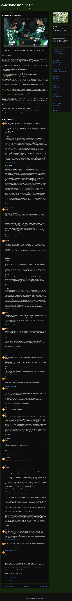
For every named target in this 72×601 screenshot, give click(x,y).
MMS (6, 311)
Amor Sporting (56, 60)
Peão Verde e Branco (57, 96)
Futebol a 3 (55, 78)
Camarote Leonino (57, 69)
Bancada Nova (56, 67)
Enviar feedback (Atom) (28, 589)
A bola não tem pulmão (58, 53)
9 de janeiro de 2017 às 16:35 (11, 308)
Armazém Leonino (57, 62)
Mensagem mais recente (8, 586)
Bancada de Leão (56, 64)
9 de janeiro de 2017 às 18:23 (11, 353)
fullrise (6, 121)
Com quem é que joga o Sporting (60, 71)
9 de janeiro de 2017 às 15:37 (11, 256)
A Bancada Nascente (57, 51)
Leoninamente (56, 87)
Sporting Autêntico (57, 103)
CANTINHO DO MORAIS (17, 5)
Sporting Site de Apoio (57, 108)
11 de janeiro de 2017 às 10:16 (11, 577)
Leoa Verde (55, 85)
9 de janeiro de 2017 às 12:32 (11, 134)
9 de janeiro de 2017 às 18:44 (11, 384)
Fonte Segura (56, 76)
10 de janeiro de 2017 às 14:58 (11, 539)
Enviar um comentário (8, 580)
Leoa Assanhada (56, 83)
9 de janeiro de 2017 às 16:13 (11, 286)
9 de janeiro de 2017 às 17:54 (11, 324)
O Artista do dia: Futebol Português (60, 92)
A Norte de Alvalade (57, 58)
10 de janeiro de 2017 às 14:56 (11, 526)
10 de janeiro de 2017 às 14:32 (11, 435)
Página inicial (27, 586)
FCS (6, 376)
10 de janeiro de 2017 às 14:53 (11, 463)
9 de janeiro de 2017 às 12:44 (11, 162)
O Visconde (55, 94)
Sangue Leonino (56, 101)
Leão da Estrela (56, 80)
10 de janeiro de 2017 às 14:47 (11, 454)
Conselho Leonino (57, 74)
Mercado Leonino (56, 89)
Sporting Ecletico (56, 105)
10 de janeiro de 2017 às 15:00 (11, 547)
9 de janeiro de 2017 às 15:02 (11, 205)
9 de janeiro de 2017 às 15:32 (11, 236)
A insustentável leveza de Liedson (60, 55)
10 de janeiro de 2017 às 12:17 (11, 405)
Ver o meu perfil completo (58, 31)
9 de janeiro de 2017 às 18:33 (11, 374)
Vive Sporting (55, 110)
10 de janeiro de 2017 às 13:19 (11, 411)
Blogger (44, 598)
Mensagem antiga (44, 586)
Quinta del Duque (56, 98)
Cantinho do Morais (9, 207)
